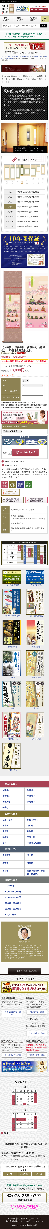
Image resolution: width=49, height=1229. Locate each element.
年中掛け (6, 796)
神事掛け (31, 790)
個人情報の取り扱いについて (29, 1219)
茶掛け (5, 807)
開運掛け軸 (11, 634)
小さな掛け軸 (35, 726)
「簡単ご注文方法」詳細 (12, 1013)
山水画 (11, 664)
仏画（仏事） (8, 820)
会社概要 (11, 1219)
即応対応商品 (35, 578)
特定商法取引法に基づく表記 (18, 1221)
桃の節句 (9, 58)
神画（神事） (33, 820)
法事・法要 (35, 664)
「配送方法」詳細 (36, 1012)
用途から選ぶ (11, 784)
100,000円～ (10, 914)
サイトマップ (37, 1221)
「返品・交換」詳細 (36, 1055)
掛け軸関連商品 (35, 603)
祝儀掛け (6, 802)
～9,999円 (9, 886)
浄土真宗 (6, 855)
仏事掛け (6, 790)
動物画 (5, 837)
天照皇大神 (35, 634)
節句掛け (31, 802)
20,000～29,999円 (13, 897)
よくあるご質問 (11, 578)
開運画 (5, 825)
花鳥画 (30, 831)
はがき (25, 1174)
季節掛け (31, 796)
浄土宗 (30, 855)
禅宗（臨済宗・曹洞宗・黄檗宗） (36, 872)
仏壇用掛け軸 (11, 726)
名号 (11, 695)
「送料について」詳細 (12, 1055)
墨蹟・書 (31, 837)
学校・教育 (11, 757)
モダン (5, 843)
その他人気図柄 (34, 843)
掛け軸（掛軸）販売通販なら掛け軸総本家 (16, 57)
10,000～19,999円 (13, 891)
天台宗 (5, 871)
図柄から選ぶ (11, 814)
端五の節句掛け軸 (11, 603)
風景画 (5, 831)
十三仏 (35, 695)
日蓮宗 (30, 863)
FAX (10, 1174)
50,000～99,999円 (13, 909)
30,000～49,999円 (13, 903)
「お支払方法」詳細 (36, 1033)
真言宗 (5, 863)
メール (39, 1174)
